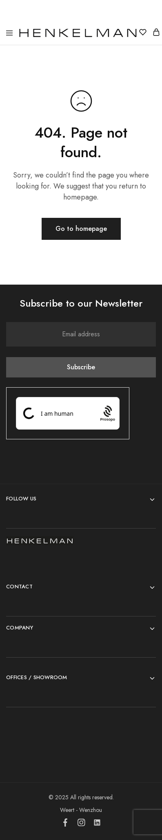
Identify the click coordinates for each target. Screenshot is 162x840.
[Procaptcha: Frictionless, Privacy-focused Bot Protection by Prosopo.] (107, 413)
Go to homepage (81, 228)
